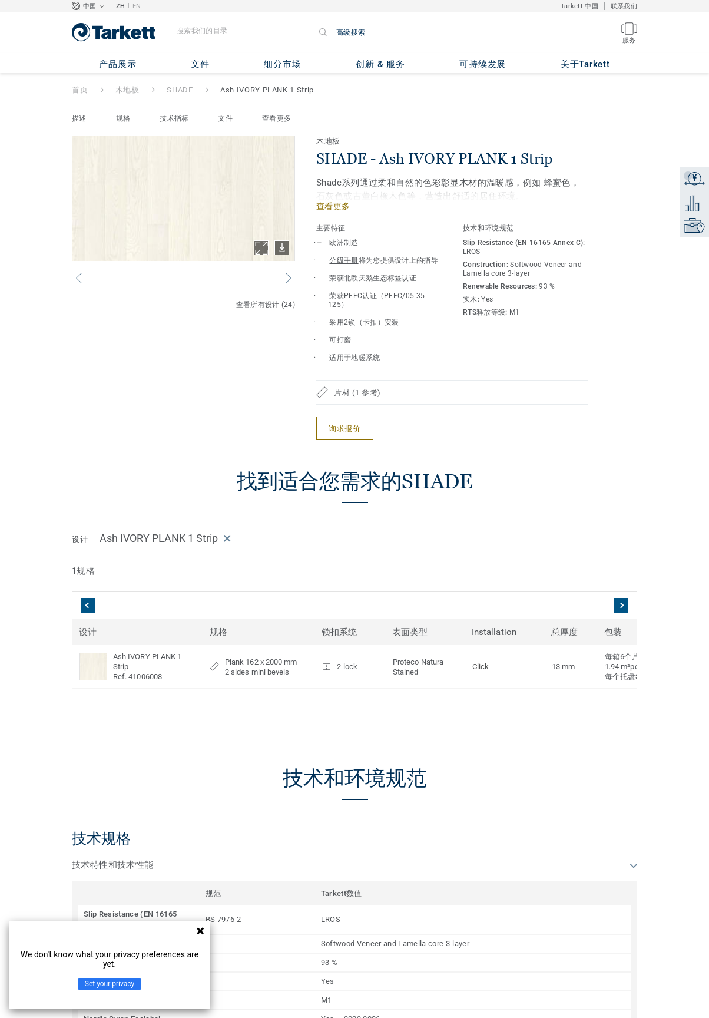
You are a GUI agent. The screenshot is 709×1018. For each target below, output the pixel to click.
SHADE (180, 89)
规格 (123, 118)
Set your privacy (109, 984)
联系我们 (624, 6)
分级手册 (343, 260)
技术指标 (174, 118)
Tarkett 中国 (579, 6)
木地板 (127, 89)
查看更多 (276, 118)
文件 (225, 118)
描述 (79, 118)
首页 (80, 89)
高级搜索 (350, 32)
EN (136, 6)
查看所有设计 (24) (265, 304)
